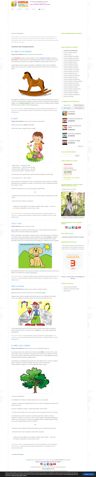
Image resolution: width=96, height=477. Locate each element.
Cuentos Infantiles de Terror (70, 62)
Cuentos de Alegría (28, 335)
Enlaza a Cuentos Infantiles (70, 286)
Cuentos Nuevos (79, 108)
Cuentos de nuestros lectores (35, 110)
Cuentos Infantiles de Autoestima (72, 85)
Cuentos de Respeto (52, 444)
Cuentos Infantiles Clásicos (70, 52)
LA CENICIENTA (71, 111)
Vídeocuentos (67, 105)
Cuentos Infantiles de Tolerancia (71, 69)
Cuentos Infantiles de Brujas (70, 77)
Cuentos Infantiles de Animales (71, 58)
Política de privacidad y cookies (18, 475)
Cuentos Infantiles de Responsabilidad (73, 81)
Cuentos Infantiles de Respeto (71, 66)
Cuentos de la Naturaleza (41, 444)
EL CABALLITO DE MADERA (21, 51)
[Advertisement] (48, 21)
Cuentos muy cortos (36, 215)
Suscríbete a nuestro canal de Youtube (73, 237)
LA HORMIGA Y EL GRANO (74, 140)
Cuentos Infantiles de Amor (70, 73)
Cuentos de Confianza (41, 108)
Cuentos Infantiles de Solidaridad (72, 75)
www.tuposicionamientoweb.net (60, 470)
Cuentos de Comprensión (29, 108)
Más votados (67, 108)
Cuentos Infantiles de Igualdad (71, 92)
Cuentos (27, 9)
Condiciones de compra (36, 467)
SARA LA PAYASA (17, 286)
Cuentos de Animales (28, 276)
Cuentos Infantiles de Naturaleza (72, 79)
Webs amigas (67, 290)
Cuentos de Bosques (23, 278)
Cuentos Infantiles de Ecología (71, 83)
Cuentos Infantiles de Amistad (71, 67)
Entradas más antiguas (17, 454)
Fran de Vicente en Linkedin (68, 191)
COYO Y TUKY (16, 223)
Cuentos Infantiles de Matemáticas (72, 88)
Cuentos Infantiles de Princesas (71, 71)
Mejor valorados (79, 105)
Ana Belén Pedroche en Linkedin (69, 189)
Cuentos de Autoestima (39, 276)
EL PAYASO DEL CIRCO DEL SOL (75, 118)
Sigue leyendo (35, 105)
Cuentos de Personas (37, 337)
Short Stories (42, 9)
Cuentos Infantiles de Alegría (71, 90)
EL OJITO (14, 118)
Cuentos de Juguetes (23, 110)
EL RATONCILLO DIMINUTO (74, 133)
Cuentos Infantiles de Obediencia (72, 94)
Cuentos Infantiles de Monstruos (72, 60)
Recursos (19, 9)
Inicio (12, 9)
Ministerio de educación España (71, 288)
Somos (33, 9)
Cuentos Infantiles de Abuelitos (71, 56)
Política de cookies (51, 467)
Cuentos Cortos (27, 213)
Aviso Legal (44, 467)
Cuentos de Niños (50, 108)
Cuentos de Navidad (69, 96)
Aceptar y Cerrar (89, 474)
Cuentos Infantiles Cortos (39, 2)
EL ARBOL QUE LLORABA (20, 345)
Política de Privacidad (60, 467)
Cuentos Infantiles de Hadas (70, 64)
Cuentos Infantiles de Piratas (71, 87)
